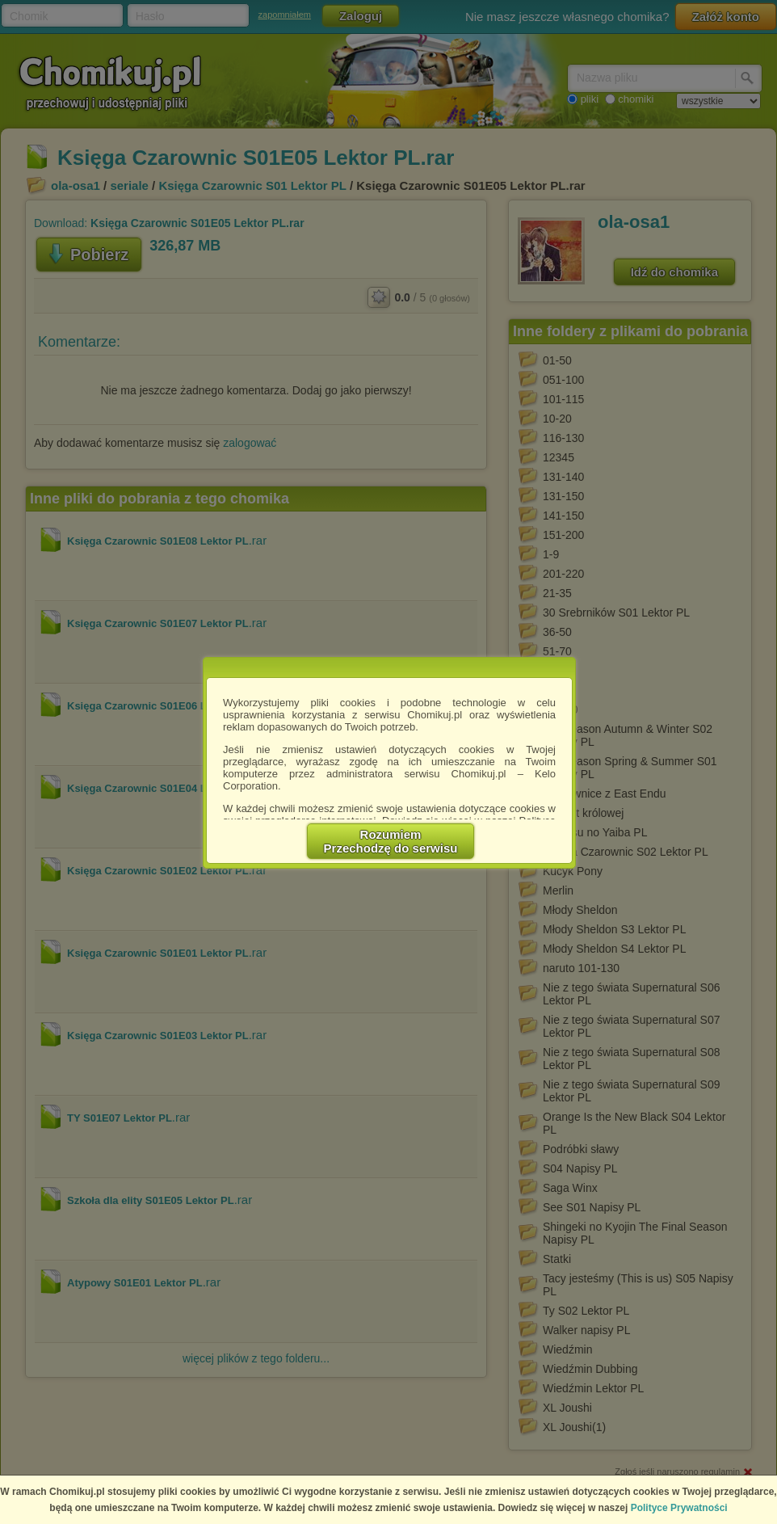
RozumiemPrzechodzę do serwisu (391, 841)
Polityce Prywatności (679, 1507)
